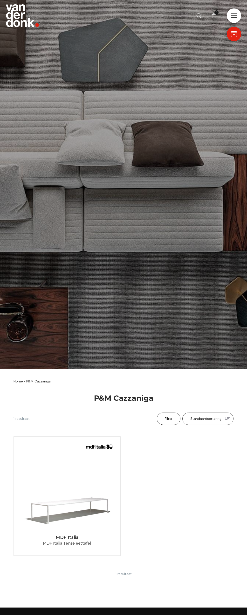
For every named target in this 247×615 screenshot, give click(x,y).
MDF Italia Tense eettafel (67, 543)
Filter (168, 418)
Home (18, 381)
